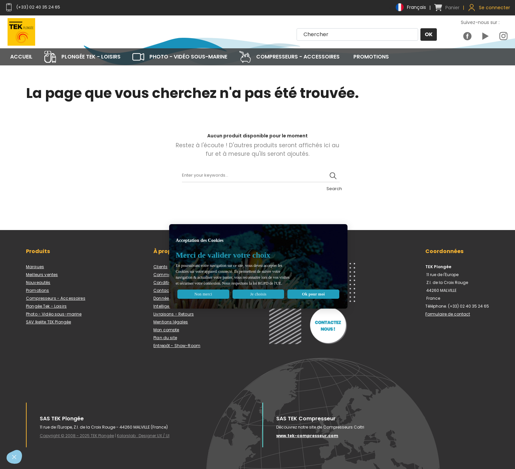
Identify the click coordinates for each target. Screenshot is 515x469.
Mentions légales (170, 322)
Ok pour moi (302, 288)
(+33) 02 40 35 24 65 (34, 7)
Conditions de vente (174, 282)
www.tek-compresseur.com (307, 435)
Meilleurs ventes (42, 274)
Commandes (167, 274)
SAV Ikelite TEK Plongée (48, 322)
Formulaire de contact (447, 314)
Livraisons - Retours (173, 314)
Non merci (218, 288)
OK (428, 34)
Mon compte (166, 330)
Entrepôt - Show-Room (176, 345)
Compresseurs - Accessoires (55, 298)
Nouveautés (38, 282)
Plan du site (165, 337)
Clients (160, 267)
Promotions (37, 290)
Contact (161, 290)
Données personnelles (175, 298)
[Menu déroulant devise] (406, 7)
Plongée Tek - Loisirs (46, 306)
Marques (35, 267)
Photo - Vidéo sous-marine (54, 314)
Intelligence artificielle (175, 306)
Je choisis (260, 288)
